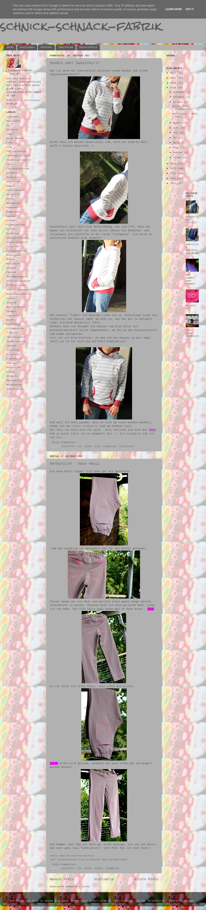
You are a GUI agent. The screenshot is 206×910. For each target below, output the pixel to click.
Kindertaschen (15, 225)
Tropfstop (12, 350)
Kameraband (13, 212)
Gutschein (12, 181)
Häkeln (10, 186)
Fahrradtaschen (16, 151)
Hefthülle (12, 194)
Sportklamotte (15, 307)
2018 (173, 83)
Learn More (173, 9)
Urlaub (10, 371)
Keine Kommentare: (65, 442)
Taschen (11, 345)
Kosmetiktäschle (17, 242)
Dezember (179, 92)
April (177, 142)
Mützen (10, 259)
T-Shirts (12, 333)
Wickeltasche (15, 389)
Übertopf (12, 363)
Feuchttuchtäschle (18, 160)
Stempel (11, 311)
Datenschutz (88, 47)
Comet (88, 446)
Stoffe (10, 320)
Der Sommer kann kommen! (191, 279)
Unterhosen (13, 367)
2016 (173, 163)
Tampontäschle (15, 341)
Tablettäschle (15, 337)
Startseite (104, 879)
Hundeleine (13, 203)
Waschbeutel (14, 380)
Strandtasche (15, 328)
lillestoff (126, 446)
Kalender (12, 207)
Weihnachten (14, 385)
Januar (178, 157)
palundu (11, 268)
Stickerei (12, 315)
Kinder (99, 868)
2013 (173, 178)
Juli (176, 128)
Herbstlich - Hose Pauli (75, 464)
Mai (176, 137)
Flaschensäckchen (17, 168)
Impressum (65, 47)
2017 (173, 87)
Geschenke (12, 177)
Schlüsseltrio (15, 285)
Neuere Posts (62, 879)
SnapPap (11, 302)
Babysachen (13, 121)
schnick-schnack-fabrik (81, 26)
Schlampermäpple (17, 276)
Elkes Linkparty (85, 426)
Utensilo (12, 376)
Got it (190, 9)
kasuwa (10, 216)
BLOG (10, 47)
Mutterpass (13, 255)
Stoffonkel (13, 324)
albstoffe (67, 446)
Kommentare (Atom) (78, 886)
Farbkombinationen (18, 155)
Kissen (10, 229)
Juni (176, 132)
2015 (173, 168)
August (178, 123)
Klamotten (109, 446)
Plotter (11, 272)
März (176, 147)
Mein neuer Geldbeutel (192, 335)
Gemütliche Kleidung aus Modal (192, 249)
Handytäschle (15, 190)
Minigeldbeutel (16, 251)
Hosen (88, 868)
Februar (178, 152)
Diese (54, 763)
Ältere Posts (146, 879)
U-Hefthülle (14, 359)
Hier (53, 337)
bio (79, 446)
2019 (173, 78)
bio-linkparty (130, 433)
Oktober (178, 102)
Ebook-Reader (15, 138)
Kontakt (46, 47)
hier (150, 609)
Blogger (190, 901)
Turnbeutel (13, 354)
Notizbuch (12, 263)
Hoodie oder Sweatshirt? (75, 63)
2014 (173, 173)
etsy (9, 147)
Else (97, 446)
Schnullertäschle (17, 294)
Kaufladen (27, 47)
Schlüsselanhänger (18, 281)
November (179, 97)
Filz (9, 164)
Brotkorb (12, 129)
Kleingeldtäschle (17, 238)
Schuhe (10, 298)
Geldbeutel (13, 173)
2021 (173, 73)
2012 (173, 183)
